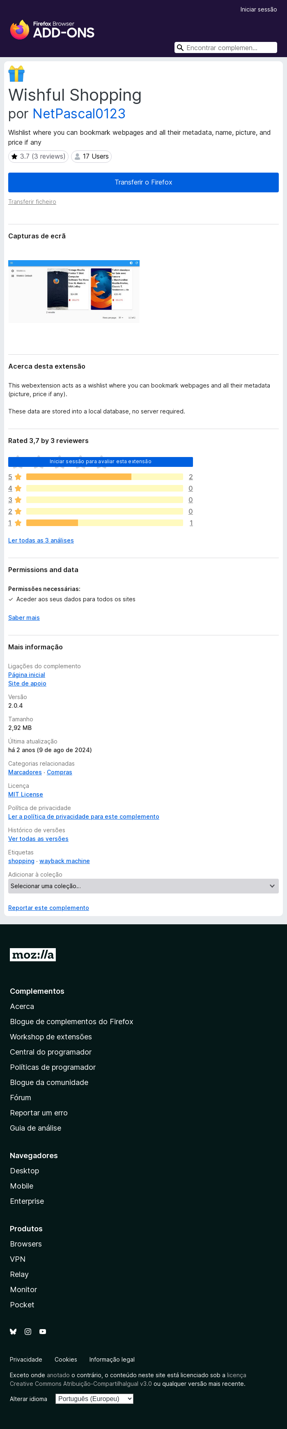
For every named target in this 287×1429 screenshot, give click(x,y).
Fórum (20, 1097)
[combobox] (225, 47)
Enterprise (27, 1201)
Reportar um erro (39, 1112)
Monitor (23, 1289)
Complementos (37, 991)
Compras (59, 772)
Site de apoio (27, 683)
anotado (58, 1374)
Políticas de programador (53, 1067)
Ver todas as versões (38, 838)
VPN (17, 1259)
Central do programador (51, 1052)
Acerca (22, 1006)
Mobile (21, 1186)
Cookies (66, 1359)
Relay (19, 1274)
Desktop (24, 1170)
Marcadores (25, 772)
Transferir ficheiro (32, 201)
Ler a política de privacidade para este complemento (83, 816)
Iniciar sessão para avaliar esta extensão (101, 461)
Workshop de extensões (51, 1036)
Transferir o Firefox (143, 182)
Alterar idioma (28, 1398)
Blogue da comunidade (49, 1082)
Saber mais (24, 617)
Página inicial (26, 674)
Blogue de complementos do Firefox (71, 1021)
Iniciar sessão (259, 9)
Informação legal (112, 1359)
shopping (21, 860)
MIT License (25, 794)
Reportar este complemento (48, 907)
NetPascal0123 (79, 114)
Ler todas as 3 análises (41, 540)
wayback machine (64, 860)
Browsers (26, 1244)
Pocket (22, 1304)
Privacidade (26, 1359)
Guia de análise (35, 1128)
